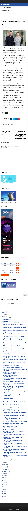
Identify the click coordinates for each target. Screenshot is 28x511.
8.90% (11, 263)
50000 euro (3, 272)
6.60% (11, 268)
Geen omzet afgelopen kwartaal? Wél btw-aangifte (14, 349)
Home (3, 18)
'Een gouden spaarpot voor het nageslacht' (15, 381)
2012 (3, 493)
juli (4, 462)
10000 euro (3, 265)
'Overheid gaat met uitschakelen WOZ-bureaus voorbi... (13, 397)
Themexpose (16, 509)
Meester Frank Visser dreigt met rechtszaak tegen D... (15, 360)
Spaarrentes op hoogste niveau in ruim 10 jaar (14, 343)
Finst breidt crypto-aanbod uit (11, 365)
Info (17, 263)
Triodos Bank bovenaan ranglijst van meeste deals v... (15, 456)
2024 (3, 314)
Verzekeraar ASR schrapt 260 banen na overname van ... (13, 408)
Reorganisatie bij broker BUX (11, 411)
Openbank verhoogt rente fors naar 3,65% (14, 355)
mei (4, 466)
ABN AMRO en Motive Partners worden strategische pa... (13, 432)
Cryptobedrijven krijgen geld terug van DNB (15, 421)
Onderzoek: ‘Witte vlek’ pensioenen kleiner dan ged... (14, 453)
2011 (3, 495)
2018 (3, 482)
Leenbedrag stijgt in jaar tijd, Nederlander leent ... (14, 444)
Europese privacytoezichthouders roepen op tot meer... (15, 370)
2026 (3, 311)
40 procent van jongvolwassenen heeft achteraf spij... (13, 376)
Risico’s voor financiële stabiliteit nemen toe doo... (15, 405)
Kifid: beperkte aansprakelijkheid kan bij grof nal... (14, 357)
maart (5, 469)
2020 (3, 479)
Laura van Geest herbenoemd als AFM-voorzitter (13, 441)
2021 (3, 477)
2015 (3, 488)
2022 (3, 475)
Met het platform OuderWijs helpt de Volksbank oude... (13, 325)
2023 (3, 316)
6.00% (11, 265)
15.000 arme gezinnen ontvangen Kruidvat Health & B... (14, 394)
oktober (5, 321)
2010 (3, 496)
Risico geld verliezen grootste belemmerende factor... (11, 427)
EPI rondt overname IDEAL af (11, 323)
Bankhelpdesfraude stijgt (10, 429)
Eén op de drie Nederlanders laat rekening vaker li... (14, 402)
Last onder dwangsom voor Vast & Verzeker (15, 386)
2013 (3, 491)
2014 (3, 489)
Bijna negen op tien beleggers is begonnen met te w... (14, 352)
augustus (6, 460)
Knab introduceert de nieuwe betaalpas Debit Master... (14, 450)
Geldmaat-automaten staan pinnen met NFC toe (15, 435)
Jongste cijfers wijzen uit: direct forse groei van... (15, 391)
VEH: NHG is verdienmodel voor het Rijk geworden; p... (13, 337)
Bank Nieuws (6, 4)
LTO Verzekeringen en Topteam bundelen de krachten (15, 447)
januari (5, 473)
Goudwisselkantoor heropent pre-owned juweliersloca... (14, 334)
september (6, 459)
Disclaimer (17, 274)
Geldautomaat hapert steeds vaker (12, 367)
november (6, 319)
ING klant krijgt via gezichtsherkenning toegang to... (13, 388)
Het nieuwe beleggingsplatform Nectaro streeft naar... (14, 424)
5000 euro (3, 263)
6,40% (11, 270)
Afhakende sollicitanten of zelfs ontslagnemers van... (12, 346)
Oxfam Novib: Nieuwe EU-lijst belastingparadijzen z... (11, 373)
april (4, 468)
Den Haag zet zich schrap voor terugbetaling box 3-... (11, 419)
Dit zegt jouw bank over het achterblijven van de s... (14, 413)
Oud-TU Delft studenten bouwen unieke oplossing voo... (14, 363)
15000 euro (3, 268)
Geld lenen (3, 261)
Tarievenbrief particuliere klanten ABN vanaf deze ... (13, 383)
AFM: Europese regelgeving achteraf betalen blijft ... (15, 331)
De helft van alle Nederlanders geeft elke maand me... (14, 379)
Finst (7, 18)
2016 (3, 486)
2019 (3, 481)
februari (5, 471)
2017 (3, 484)
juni (4, 464)
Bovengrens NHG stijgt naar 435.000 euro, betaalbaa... (14, 340)
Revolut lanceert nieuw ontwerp (11, 400)
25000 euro (3, 270)
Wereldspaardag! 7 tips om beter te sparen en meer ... (15, 328)
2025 (3, 312)
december (6, 317)
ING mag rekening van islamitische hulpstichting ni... (12, 438)
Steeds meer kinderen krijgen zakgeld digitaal (13, 416)
